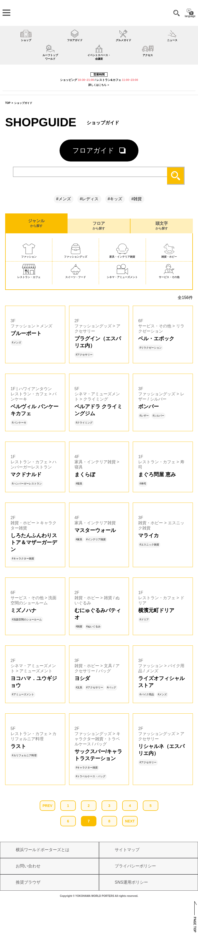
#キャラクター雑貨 (23, 558)
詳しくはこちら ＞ (99, 84)
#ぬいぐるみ (93, 626)
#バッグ (111, 687)
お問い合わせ (28, 866)
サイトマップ (127, 849)
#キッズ (115, 199)
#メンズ (63, 199)
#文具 (79, 687)
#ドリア (144, 619)
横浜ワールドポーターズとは (42, 849)
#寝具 (79, 483)
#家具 (79, 539)
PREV (47, 806)
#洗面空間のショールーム (27, 619)
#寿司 (142, 483)
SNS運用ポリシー (131, 882)
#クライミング (84, 422)
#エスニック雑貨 (149, 544)
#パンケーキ (19, 422)
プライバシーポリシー (135, 866)
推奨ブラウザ (28, 882)
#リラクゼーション (150, 347)
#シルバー (158, 415)
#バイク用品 (146, 694)
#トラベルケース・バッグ (91, 776)
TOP (7, 103)
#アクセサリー (84, 354)
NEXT (130, 821)
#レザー (144, 415)
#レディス (89, 199)
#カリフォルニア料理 (24, 755)
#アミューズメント (23, 694)
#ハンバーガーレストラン (27, 483)
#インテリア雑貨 (96, 539)
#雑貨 (136, 199)
